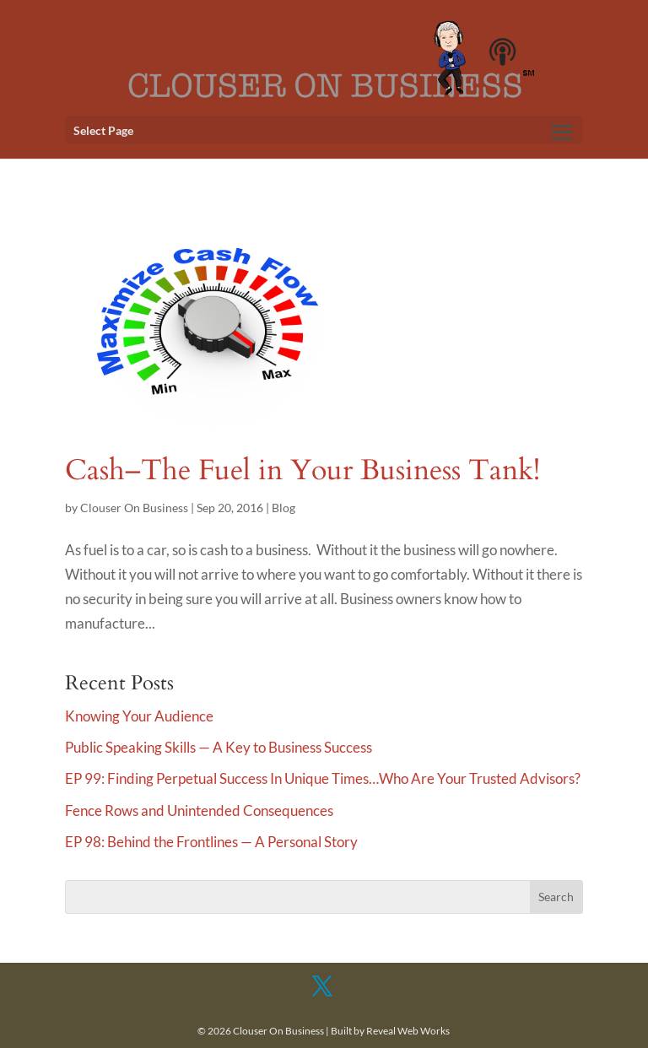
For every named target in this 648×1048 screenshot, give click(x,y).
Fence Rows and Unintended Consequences (199, 810)
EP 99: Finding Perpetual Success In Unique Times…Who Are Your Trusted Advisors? (322, 778)
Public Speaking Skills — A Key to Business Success (218, 747)
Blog (283, 507)
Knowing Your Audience (139, 716)
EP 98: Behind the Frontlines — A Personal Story (211, 842)
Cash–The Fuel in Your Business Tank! (302, 470)
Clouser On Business (134, 507)
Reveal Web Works (408, 1030)
